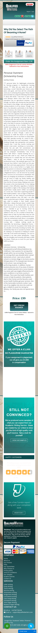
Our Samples (8, 574)
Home (6, 558)
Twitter (21, 620)
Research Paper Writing (11, 604)
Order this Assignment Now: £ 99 (19, 61)
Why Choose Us (9, 568)
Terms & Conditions (10, 572)
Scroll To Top (8, 622)
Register (29, 11)
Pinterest (28, 620)
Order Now (19, 513)
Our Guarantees (9, 566)
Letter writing (8, 584)
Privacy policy (8, 570)
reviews (21, 478)
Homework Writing (10, 600)
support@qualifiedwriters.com (23, 612)
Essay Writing (8, 586)
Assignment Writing (10, 594)
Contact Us (7, 578)
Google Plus (8, 620)
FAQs (5, 564)
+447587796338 (16, 610)
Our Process (8, 562)
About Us (7, 560)
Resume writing (9, 590)
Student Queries (9, 576)
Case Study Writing (10, 598)
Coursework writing (10, 596)
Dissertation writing (10, 592)
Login (33, 11)
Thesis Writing (8, 588)
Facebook (16, 620)
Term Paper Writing (10, 602)
